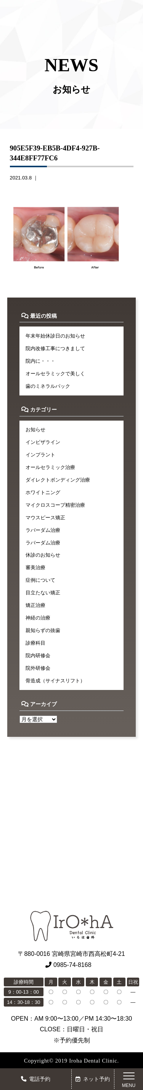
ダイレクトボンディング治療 (58, 480)
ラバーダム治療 (43, 530)
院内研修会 (38, 655)
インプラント (40, 455)
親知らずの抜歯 (43, 630)
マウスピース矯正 (45, 517)
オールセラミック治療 (50, 467)
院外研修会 (38, 668)
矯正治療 (35, 605)
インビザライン (43, 442)
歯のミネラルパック (48, 386)
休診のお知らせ (43, 555)
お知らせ (35, 429)
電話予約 (35, 1079)
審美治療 (35, 567)
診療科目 (35, 643)
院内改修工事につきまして (55, 348)
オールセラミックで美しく (55, 373)
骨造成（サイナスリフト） (55, 680)
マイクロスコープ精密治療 (55, 505)
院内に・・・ (40, 361)
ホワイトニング (43, 492)
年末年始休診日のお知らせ (55, 336)
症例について (40, 580)
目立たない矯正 (43, 592)
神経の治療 (38, 618)
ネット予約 (93, 1079)
